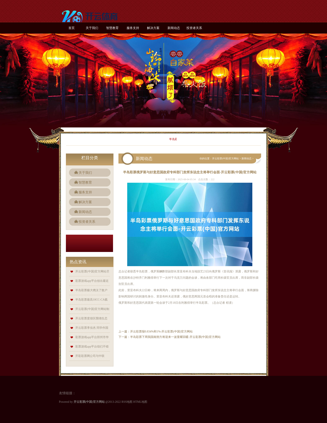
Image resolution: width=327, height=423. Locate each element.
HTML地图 (140, 401)
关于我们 (92, 28)
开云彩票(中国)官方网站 (225, 158)
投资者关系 (194, 28)
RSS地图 (126, 401)
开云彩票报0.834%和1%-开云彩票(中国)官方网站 (161, 331)
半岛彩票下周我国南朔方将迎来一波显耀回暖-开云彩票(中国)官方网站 (175, 337)
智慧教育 (112, 28)
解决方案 (153, 28)
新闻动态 (173, 28)
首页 (71, 28)
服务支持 (133, 28)
